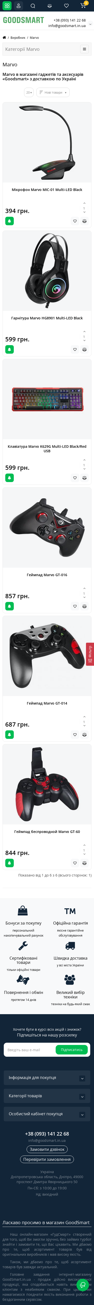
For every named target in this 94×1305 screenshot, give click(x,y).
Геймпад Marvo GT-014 (47, 703)
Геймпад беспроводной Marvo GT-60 (47, 831)
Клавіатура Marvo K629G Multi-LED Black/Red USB (47, 448)
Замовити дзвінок (47, 1149)
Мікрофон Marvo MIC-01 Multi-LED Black (47, 189)
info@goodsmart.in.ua (67, 25)
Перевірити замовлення (47, 1159)
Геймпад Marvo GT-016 (47, 574)
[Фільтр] (90, 654)
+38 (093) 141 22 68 (70, 20)
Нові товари (53, 92)
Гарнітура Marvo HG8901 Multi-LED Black (47, 318)
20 (28, 92)
